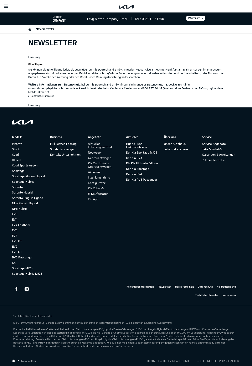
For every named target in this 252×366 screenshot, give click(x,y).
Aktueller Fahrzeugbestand (100, 145)
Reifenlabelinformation (140, 286)
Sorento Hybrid (22, 192)
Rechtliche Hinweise (206, 295)
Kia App (93, 199)
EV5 (14, 230)
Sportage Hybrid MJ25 (27, 273)
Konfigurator (97, 183)
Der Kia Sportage (137, 168)
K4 (14, 262)
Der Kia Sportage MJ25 (141, 152)
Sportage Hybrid (23, 181)
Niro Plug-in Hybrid (25, 203)
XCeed (16, 160)
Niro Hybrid (19, 208)
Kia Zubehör (96, 188)
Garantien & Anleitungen (218, 154)
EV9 (14, 246)
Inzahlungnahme (99, 177)
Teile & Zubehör (212, 149)
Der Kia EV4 (134, 174)
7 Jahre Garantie (213, 160)
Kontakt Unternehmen (65, 154)
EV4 (14, 219)
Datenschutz (205, 286)
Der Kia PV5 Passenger (141, 179)
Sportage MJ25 (22, 268)
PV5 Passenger (22, 257)
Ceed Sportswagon (24, 165)
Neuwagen (95, 152)
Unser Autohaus (175, 143)
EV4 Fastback (21, 225)
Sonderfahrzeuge (62, 149)
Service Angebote (214, 143)
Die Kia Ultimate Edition (142, 163)
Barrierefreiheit (184, 286)
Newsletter (164, 286)
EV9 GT (17, 252)
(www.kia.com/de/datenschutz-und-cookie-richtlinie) (62, 88)
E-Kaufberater (98, 193)
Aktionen (94, 172)
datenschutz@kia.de (105, 73)
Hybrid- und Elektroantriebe (136, 145)
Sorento (17, 187)
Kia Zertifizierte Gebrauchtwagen (99, 164)
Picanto (17, 143)
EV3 (14, 214)
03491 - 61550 (153, 19)
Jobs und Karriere (176, 149)
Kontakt (194, 18)
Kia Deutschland (226, 286)
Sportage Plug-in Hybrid (28, 176)
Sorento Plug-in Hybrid (27, 198)
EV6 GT (17, 241)
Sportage (18, 170)
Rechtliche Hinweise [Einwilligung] (42, 95)
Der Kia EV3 (134, 158)
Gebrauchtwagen (99, 158)
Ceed (15, 154)
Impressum (229, 295)
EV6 (14, 235)
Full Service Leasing (63, 143)
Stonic (16, 149)
